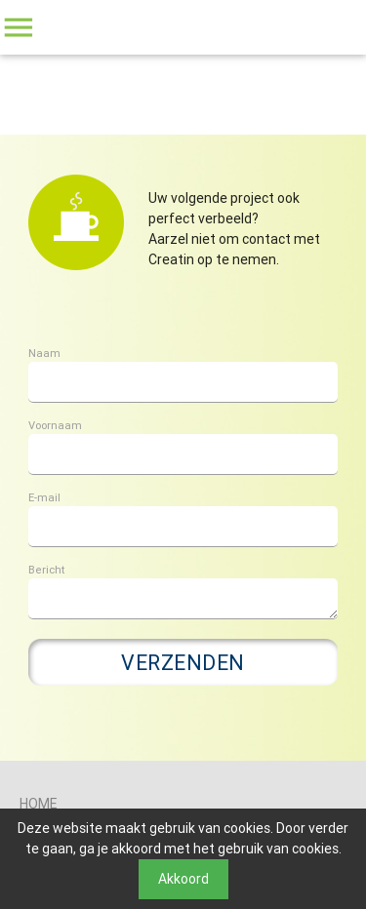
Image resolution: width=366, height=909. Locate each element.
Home (39, 803)
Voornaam (55, 425)
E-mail (44, 497)
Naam (44, 353)
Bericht (46, 569)
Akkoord (183, 879)
